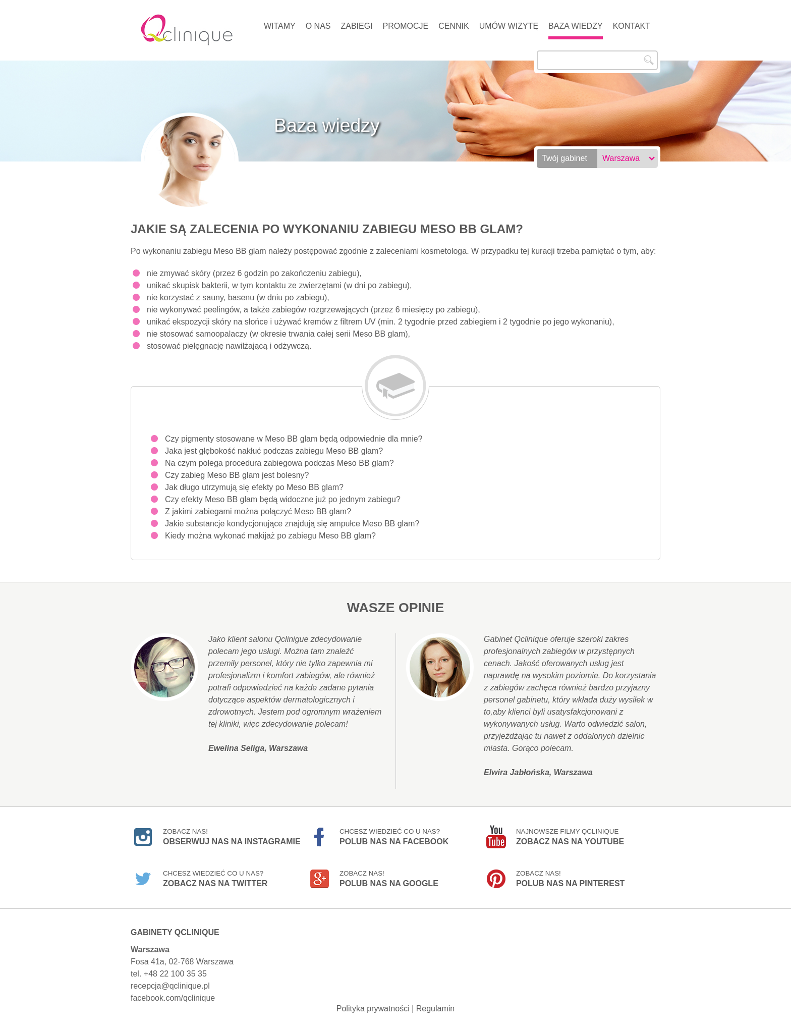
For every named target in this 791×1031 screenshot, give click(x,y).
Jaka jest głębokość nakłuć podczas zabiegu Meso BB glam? (274, 451)
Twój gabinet (564, 158)
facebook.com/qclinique (173, 998)
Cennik (453, 26)
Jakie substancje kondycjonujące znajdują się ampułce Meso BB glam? (292, 523)
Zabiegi (356, 26)
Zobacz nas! (232, 837)
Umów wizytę (508, 26)
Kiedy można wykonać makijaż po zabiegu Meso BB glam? (270, 535)
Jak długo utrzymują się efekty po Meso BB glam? (254, 487)
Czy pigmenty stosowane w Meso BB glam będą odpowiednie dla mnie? (294, 439)
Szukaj (649, 60)
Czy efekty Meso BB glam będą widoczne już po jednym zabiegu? (283, 499)
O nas (318, 26)
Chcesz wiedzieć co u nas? (394, 837)
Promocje (406, 26)
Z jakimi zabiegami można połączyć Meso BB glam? (258, 511)
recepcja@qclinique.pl (170, 986)
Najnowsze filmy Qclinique (570, 837)
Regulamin (435, 1008)
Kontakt (631, 26)
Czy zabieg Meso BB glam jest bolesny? (237, 475)
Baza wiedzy (575, 26)
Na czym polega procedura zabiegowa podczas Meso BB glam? (279, 463)
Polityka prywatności (373, 1008)
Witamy (280, 26)
